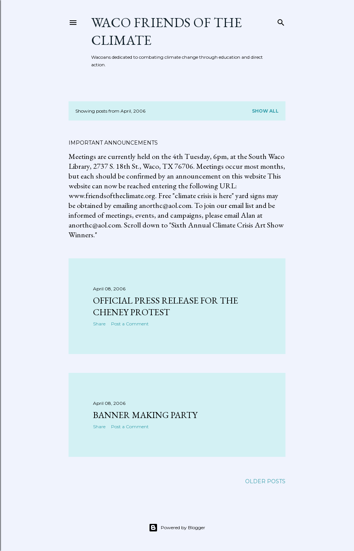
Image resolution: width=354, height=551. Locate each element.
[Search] (280, 21)
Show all (265, 111)
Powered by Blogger (177, 527)
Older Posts (265, 481)
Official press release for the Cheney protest (165, 306)
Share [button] (99, 324)
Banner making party (145, 415)
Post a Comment (130, 324)
